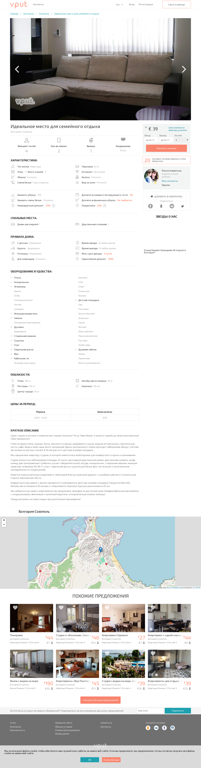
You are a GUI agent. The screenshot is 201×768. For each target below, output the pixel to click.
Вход (132, 4)
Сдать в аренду (176, 4)
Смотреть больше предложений (100, 700)
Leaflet (155, 588)
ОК (89, 759)
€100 (110, 258)
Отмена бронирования (67, 730)
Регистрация (146, 4)
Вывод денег (62, 733)
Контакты (38, 4)
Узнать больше (111, 759)
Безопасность (17, 730)
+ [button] (4, 520)
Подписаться (178, 711)
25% (48, 205)
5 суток (108, 253)
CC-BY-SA (196, 588)
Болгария (28, 13)
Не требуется (124, 200)
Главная (14, 13)
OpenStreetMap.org (174, 588)
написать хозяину (166, 148)
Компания (15, 727)
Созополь (44, 13)
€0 (131, 194)
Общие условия (63, 727)
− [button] (4, 525)
